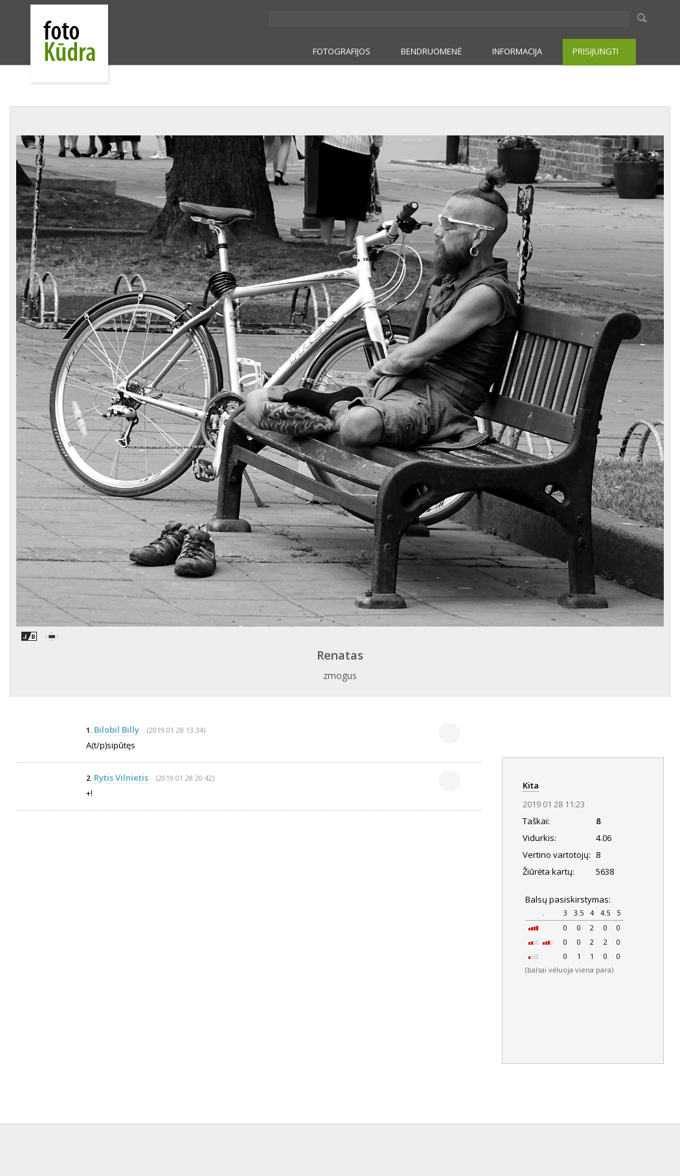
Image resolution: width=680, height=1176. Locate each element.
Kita (531, 785)
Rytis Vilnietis (121, 777)
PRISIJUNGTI (595, 51)
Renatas (340, 655)
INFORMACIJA (517, 51)
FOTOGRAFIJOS (341, 51)
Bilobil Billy (116, 729)
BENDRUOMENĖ (431, 51)
